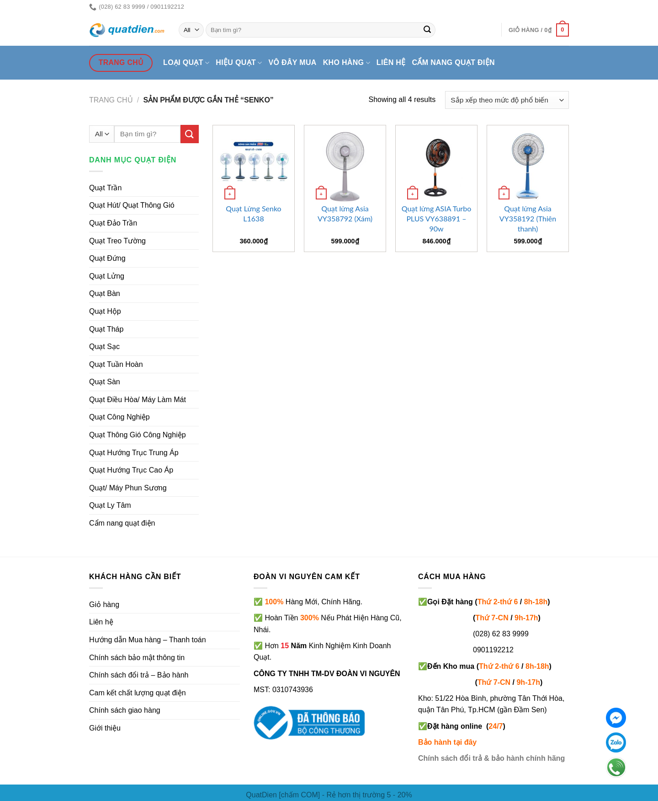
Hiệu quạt (239, 63)
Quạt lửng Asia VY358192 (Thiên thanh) (527, 218)
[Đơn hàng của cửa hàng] (507, 100)
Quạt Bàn (104, 293)
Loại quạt (186, 63)
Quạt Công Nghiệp (119, 417)
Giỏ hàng (104, 604)
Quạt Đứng (107, 258)
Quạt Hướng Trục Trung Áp (134, 453)
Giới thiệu (105, 728)
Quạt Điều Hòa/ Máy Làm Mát (137, 399)
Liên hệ (391, 62)
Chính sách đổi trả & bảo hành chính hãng (491, 758)
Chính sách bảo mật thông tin (137, 657)
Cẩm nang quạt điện (453, 62)
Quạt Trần (105, 188)
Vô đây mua (293, 62)
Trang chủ (111, 100)
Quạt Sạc (104, 346)
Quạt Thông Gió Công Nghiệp (137, 435)
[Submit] (427, 30)
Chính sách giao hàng (124, 710)
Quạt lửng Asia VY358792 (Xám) (345, 213)
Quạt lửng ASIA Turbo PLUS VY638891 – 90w (436, 218)
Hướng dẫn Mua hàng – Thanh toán (147, 640)
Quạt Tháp (106, 329)
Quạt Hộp (105, 311)
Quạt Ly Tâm (110, 505)
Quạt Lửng (106, 276)
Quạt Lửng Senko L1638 (253, 213)
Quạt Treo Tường (117, 241)
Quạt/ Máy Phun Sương (128, 488)
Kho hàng (346, 63)
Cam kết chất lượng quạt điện (137, 693)
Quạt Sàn (104, 382)
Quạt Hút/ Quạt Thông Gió (132, 205)
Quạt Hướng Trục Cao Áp (131, 470)
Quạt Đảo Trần (113, 223)
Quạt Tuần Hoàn (116, 364)
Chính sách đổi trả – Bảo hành (138, 675)
